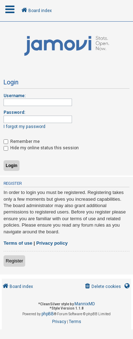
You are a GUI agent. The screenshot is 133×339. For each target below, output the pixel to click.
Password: (14, 112)
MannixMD (84, 303)
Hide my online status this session (41, 147)
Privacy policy (52, 243)
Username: (15, 95)
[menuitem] (102, 287)
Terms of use (18, 243)
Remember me (22, 141)
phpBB (47, 313)
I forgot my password (24, 126)
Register (14, 260)
